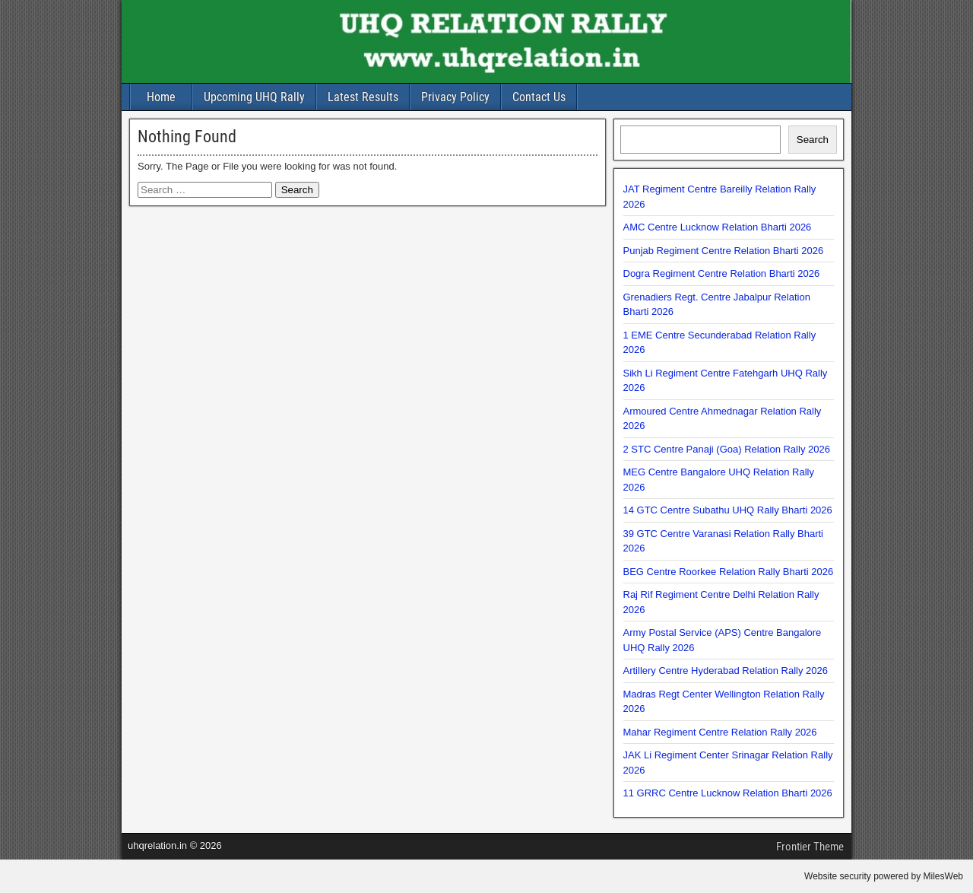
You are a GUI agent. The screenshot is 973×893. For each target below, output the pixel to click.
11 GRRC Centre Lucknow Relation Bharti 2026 (727, 793)
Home (161, 97)
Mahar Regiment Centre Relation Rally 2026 (720, 732)
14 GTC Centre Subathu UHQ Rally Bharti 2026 (727, 510)
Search (813, 139)
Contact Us (539, 97)
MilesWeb (943, 876)
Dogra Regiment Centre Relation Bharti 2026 (721, 273)
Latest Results (363, 97)
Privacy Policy (455, 97)
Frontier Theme (810, 846)
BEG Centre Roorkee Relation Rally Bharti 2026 (728, 571)
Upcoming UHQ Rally (254, 97)
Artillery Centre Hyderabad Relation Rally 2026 (726, 670)
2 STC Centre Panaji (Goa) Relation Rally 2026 (726, 449)
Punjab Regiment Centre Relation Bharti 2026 (723, 250)
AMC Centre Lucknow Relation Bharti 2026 (717, 227)
